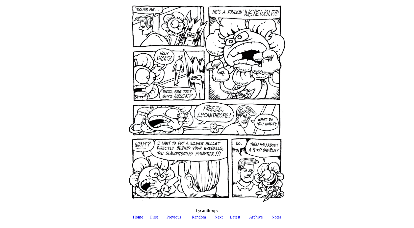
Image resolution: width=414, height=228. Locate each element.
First (154, 217)
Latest (235, 217)
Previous (173, 217)
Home (138, 217)
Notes (276, 217)
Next (218, 217)
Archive (256, 217)
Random (199, 217)
